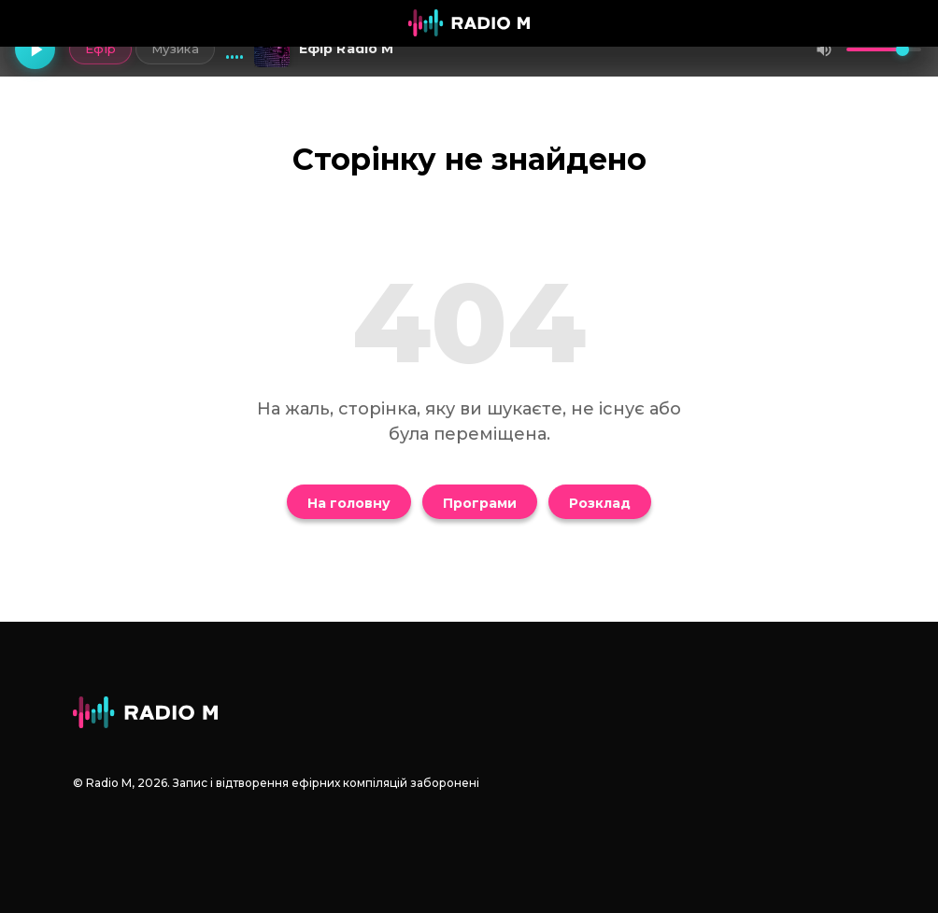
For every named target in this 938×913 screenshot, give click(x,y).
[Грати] (35, 49)
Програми (480, 503)
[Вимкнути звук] (824, 49)
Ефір (98, 48)
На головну (349, 503)
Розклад (600, 503)
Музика (173, 48)
